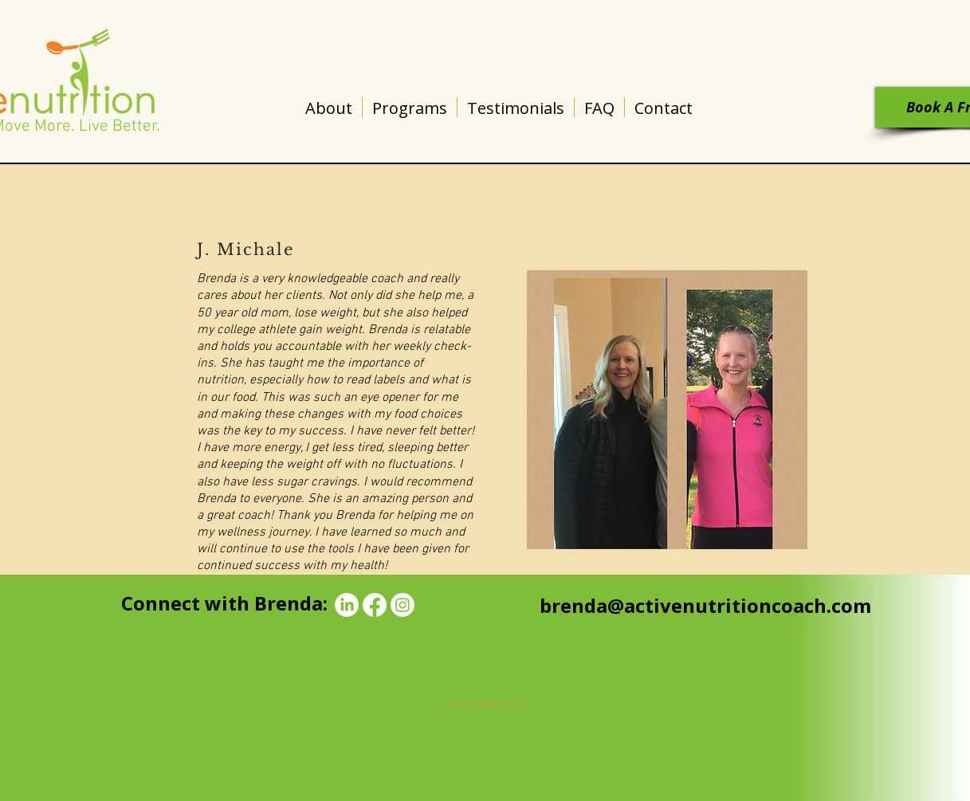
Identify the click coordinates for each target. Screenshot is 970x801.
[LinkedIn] (347, 605)
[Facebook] (375, 605)
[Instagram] (402, 605)
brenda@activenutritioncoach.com (705, 605)
